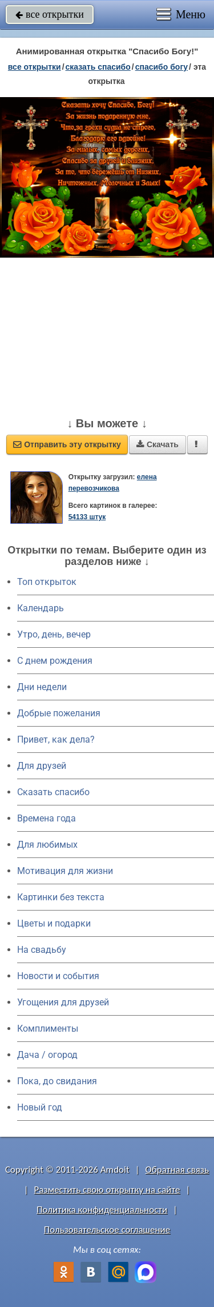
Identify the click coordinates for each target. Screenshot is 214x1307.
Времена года (46, 818)
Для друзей (41, 765)
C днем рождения (54, 660)
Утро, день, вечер (54, 634)
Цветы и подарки (54, 923)
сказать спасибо (98, 66)
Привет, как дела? (56, 739)
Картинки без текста (60, 897)
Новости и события (58, 976)
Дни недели (42, 686)
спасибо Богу (161, 66)
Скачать (157, 444)
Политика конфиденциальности (102, 1210)
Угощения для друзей (63, 1002)
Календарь (40, 608)
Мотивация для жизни (65, 870)
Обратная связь (177, 1170)
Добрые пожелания (58, 713)
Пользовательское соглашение (107, 1230)
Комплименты (47, 1028)
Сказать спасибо (53, 792)
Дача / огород (47, 1054)
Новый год (39, 1107)
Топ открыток (46, 581)
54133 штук (87, 517)
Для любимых (47, 844)
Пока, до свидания (57, 1081)
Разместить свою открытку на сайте (107, 1190)
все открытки (49, 14)
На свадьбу (41, 949)
